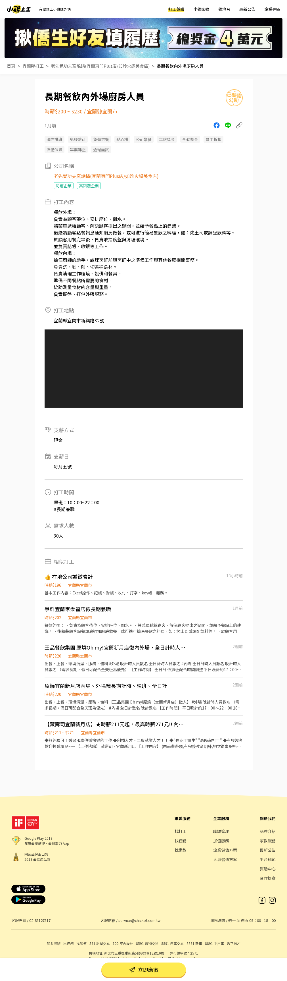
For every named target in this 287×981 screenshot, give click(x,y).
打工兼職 (176, 9)
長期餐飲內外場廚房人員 (180, 66)
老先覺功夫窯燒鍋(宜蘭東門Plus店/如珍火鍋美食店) (100, 66)
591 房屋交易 (99, 943)
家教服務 (268, 840)
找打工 (181, 831)
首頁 (11, 66)
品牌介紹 (268, 831)
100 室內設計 (123, 943)
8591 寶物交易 (147, 943)
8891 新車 (194, 943)
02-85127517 (40, 920)
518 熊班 (53, 943)
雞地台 (224, 9)
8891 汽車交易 (172, 943)
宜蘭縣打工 (33, 66)
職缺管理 (221, 831)
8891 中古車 (214, 943)
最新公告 (247, 9)
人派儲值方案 (225, 859)
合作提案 (268, 878)
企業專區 (272, 9)
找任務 (181, 840)
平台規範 (268, 859)
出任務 (68, 943)
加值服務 (221, 840)
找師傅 (81, 943)
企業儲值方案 (225, 850)
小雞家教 (201, 9)
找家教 (181, 850)
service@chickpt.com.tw (139, 920)
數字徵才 (233, 943)
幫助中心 (268, 869)
